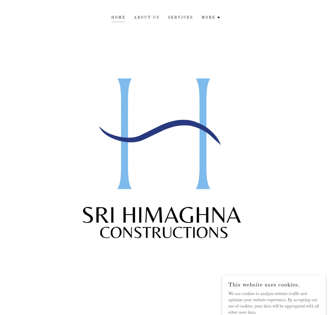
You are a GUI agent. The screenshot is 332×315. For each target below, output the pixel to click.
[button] (211, 18)
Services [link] (180, 17)
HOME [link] (118, 17)
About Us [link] (147, 17)
